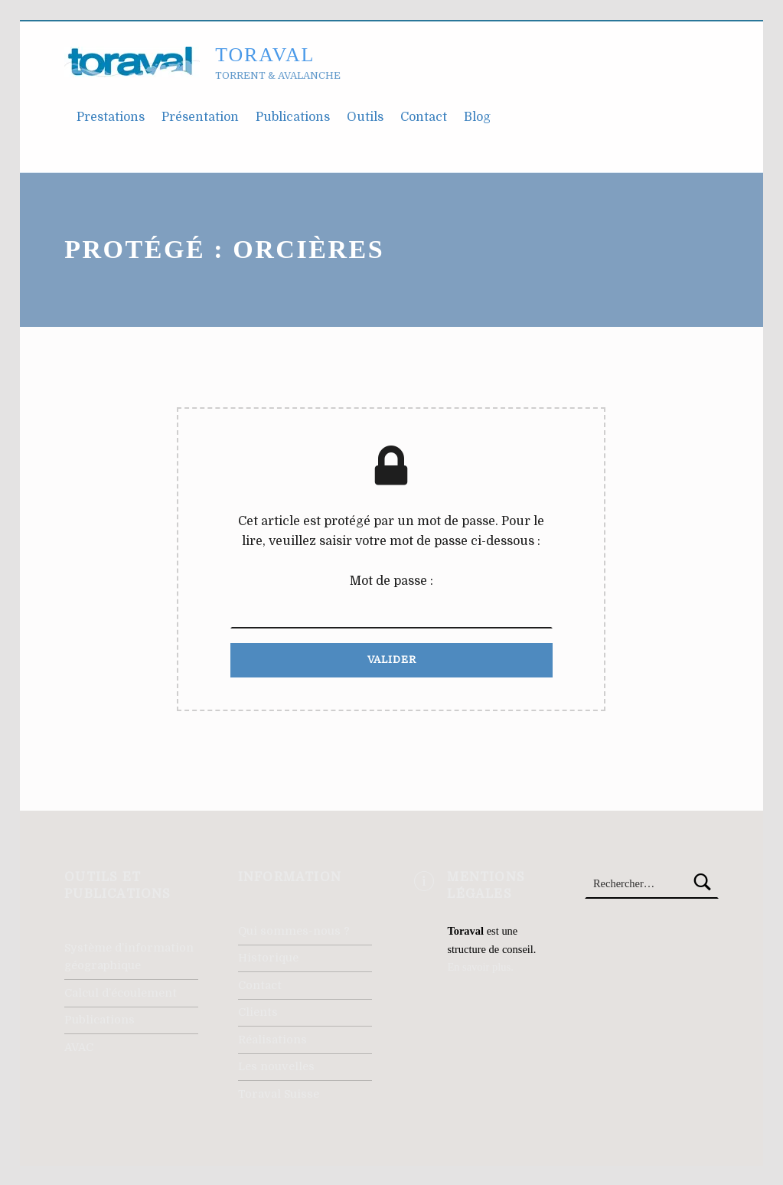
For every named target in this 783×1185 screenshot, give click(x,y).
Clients (258, 1012)
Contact (423, 117)
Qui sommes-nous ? (294, 931)
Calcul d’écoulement (120, 993)
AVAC (78, 1047)
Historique (268, 958)
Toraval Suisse (278, 1094)
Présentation (200, 117)
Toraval (265, 55)
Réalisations (272, 1039)
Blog (477, 117)
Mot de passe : (391, 601)
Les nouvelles (276, 1066)
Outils (365, 117)
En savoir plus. (480, 967)
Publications (293, 117)
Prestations (111, 117)
